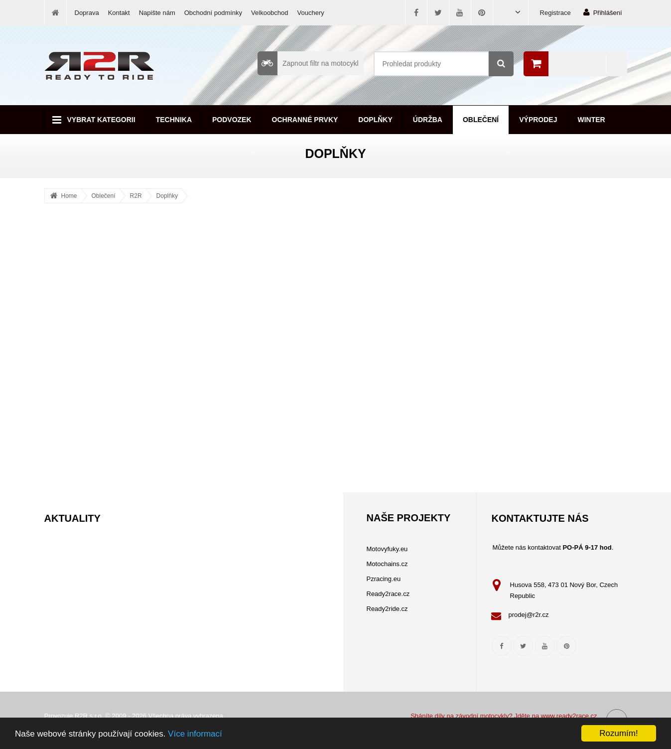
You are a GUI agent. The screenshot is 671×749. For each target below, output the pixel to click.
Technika (174, 120)
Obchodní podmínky (213, 12)
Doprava (87, 12)
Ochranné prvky (305, 120)
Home (69, 195)
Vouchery (310, 12)
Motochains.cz (387, 564)
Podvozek (232, 120)
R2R (136, 195)
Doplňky (375, 120)
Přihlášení (602, 12)
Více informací (195, 734)
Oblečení (481, 120)
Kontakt (119, 12)
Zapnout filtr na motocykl (308, 63)
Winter (591, 120)
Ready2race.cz (388, 594)
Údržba (427, 120)
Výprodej (538, 120)
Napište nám (157, 12)
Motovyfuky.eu (387, 549)
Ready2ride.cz (387, 608)
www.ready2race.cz (569, 716)
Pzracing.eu (384, 579)
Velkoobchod (269, 12)
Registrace (555, 12)
